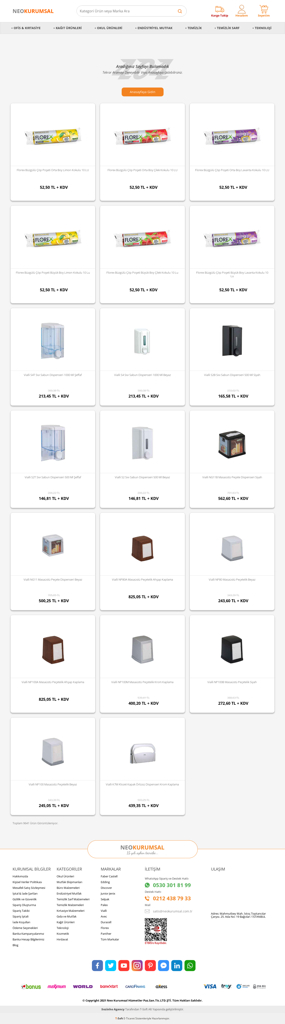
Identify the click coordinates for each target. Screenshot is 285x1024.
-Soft (119, 1018)
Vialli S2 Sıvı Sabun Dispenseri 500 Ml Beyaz (142, 477)
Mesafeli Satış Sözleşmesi (29, 887)
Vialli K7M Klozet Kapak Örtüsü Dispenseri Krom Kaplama (142, 784)
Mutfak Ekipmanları (69, 882)
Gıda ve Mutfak (66, 916)
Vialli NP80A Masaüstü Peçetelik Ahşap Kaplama (142, 579)
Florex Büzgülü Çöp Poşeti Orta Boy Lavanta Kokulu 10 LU (232, 170)
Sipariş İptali (20, 916)
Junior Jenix (108, 893)
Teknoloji (263, 28)
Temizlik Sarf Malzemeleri (73, 899)
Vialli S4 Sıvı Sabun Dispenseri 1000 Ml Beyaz (142, 375)
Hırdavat (62, 939)
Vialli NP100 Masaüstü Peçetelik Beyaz (53, 784)
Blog (15, 945)
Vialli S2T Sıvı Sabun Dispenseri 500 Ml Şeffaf (53, 477)
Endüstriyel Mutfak (155, 28)
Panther (106, 933)
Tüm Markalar (110, 939)
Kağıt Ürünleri (69, 28)
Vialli (104, 910)
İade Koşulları (21, 922)
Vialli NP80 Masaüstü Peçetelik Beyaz (232, 579)
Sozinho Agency (113, 1009)
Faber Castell (109, 876)
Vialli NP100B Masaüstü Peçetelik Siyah (232, 682)
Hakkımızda (20, 876)
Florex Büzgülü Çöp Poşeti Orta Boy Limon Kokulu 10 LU (53, 170)
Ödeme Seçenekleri (25, 928)
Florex (105, 928)
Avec (104, 916)
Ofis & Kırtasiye (27, 28)
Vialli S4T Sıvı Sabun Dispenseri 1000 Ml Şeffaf (53, 375)
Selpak (105, 899)
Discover (106, 887)
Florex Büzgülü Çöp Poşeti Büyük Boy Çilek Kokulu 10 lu (142, 272)
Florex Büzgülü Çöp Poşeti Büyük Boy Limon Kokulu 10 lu (53, 272)
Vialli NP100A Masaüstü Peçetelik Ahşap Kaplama (53, 682)
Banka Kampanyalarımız (28, 933)
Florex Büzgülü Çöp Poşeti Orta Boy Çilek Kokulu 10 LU (142, 170)
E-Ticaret (129, 1018)
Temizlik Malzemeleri (70, 905)
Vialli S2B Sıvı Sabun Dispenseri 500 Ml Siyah (232, 375)
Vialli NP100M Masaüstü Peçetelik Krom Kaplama (142, 682)
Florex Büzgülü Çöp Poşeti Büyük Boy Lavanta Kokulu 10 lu (232, 274)
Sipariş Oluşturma (24, 905)
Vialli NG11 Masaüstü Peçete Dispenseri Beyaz (53, 579)
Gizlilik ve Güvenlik (25, 899)
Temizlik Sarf (228, 28)
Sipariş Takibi (21, 910)
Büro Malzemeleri (68, 887)
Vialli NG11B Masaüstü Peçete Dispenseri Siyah (232, 477)
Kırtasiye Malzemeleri (70, 910)
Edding (105, 882)
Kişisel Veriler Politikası (27, 882)
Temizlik (195, 28)
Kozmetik (63, 933)
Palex (104, 905)
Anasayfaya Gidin (142, 92)
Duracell (106, 922)
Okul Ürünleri (109, 28)
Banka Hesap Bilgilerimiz (28, 939)
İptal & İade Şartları (25, 893)
